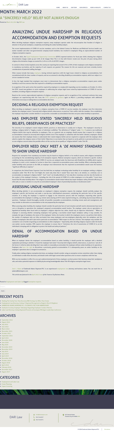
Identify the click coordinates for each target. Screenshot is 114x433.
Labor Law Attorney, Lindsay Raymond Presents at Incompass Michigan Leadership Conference (31, 310)
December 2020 (7, 340)
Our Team (74, 7)
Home (58, 7)
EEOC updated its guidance (54, 97)
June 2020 (5, 342)
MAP (79, 416)
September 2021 (7, 336)
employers (37, 73)
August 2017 (6, 372)
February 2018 (6, 367)
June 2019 (5, 354)
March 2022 (6, 329)
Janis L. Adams (17, 269)
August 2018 (6, 363)
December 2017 (7, 369)
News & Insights (95, 7)
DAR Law (21, 22)
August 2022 (6, 322)
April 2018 (5, 365)
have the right (27, 247)
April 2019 (5, 356)
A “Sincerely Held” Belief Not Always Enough (39, 18)
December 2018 (7, 358)
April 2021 (5, 338)
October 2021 (6, 333)
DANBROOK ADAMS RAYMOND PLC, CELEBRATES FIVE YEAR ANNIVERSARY (25, 305)
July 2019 (5, 351)
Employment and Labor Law (15, 282)
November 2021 (7, 331)
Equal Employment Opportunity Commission (41, 57)
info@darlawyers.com (41, 414)
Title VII (83, 130)
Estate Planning (7, 384)
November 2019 (7, 349)
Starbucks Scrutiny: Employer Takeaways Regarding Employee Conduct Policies (27, 308)
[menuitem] (58, 7)
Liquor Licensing (7, 386)
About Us (65, 7)
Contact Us (107, 7)
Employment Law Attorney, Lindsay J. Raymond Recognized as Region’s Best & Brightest (30, 303)
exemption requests (35, 282)
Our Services (83, 7)
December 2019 (7, 347)
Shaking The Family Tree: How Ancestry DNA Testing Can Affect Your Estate (25, 301)
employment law (62, 269)
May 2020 (5, 345)
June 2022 (5, 327)
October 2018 (6, 360)
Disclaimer (107, 429)
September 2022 (7, 320)
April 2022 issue (37, 274)
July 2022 (5, 324)
